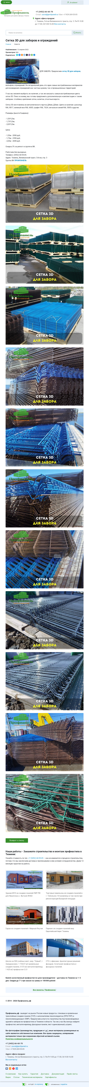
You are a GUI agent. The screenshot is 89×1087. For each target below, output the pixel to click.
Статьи (16, 1077)
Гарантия (34, 1074)
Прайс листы (72, 1074)
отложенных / (56, 1084)
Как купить (23, 1074)
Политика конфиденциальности (19, 1039)
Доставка (45, 1074)
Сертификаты (51, 1077)
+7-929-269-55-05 (70, 14)
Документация (58, 1074)
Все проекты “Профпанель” (44, 990)
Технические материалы (32, 1077)
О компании (11, 1074)
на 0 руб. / (32, 1084)
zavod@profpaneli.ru (50, 14)
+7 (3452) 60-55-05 (35, 858)
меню (6, 2)
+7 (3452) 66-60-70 (44, 12)
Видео (8, 1077)
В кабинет (72, 2)
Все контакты (60, 24)
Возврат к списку (17, 840)
